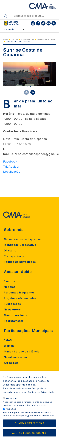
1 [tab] (27, 86)
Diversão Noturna (46, 39)
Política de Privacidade (41, 392)
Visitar (14, 39)
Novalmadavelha (15, 357)
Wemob (9, 345)
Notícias (9, 286)
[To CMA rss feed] (53, 23)
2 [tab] (30, 86)
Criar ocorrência (15, 315)
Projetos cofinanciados (20, 298)
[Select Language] (12, 29)
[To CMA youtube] (48, 23)
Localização (11, 171)
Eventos (9, 281)
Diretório (10, 250)
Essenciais (12, 398)
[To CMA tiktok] (43, 23)
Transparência (14, 256)
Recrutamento (14, 320)
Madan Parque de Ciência (21, 351)
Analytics (11, 409)
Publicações (12, 303)
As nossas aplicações (13, 23)
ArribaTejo (11, 362)
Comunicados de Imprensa (22, 239)
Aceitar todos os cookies (29, 433)
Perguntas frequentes (19, 292)
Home (5, 39)
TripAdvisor (11, 166)
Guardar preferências (29, 423)
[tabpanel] (29, 74)
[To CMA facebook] (38, 23)
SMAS (8, 340)
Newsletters (12, 309)
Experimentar (27, 39)
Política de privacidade (20, 261)
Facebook (10, 161)
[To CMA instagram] (33, 23)
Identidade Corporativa (20, 244)
